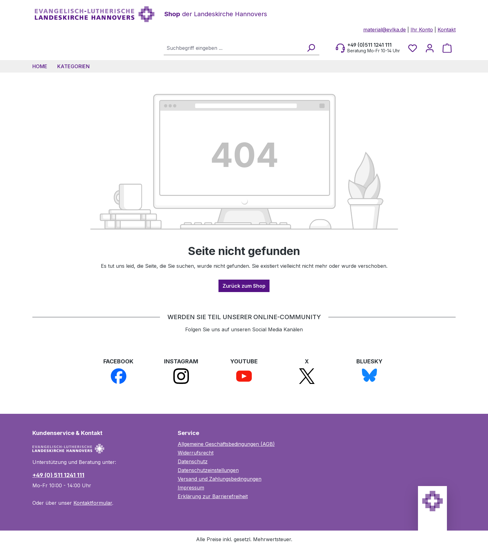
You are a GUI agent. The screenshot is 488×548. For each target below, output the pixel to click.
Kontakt (447, 29)
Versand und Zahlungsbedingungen (219, 479)
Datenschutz (193, 461)
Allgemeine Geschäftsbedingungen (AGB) (226, 444)
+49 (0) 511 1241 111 (58, 475)
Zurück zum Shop (244, 286)
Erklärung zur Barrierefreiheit (213, 496)
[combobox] (233, 48)
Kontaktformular (92, 503)
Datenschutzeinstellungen (208, 470)
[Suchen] (311, 48)
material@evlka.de (384, 29)
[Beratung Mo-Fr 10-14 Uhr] (368, 48)
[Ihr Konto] (429, 48)
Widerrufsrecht (196, 453)
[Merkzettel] (412, 48)
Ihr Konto (422, 29)
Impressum (191, 487)
